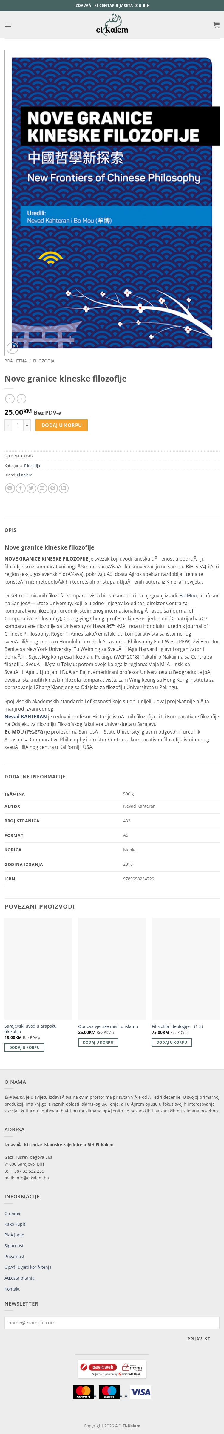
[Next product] (9, 398)
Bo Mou (188, 595)
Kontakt (12, 1289)
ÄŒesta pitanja (19, 1278)
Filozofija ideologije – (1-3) (177, 1026)
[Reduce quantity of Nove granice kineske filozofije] (8, 425)
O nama (12, 1213)
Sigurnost (14, 1245)
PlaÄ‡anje (14, 1235)
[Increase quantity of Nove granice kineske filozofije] (27, 425)
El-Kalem (24, 475)
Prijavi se (198, 1339)
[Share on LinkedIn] (64, 488)
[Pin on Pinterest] (53, 488)
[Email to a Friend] (42, 488)
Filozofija (44, 361)
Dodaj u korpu (61, 425)
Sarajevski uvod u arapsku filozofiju (30, 1028)
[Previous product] (21, 398)
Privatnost (14, 1256)
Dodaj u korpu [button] (24, 1047)
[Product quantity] (18, 425)
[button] (8, 24)
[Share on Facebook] (21, 488)
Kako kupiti (15, 1224)
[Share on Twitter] (31, 488)
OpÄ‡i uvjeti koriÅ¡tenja (28, 1267)
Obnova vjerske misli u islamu (108, 1026)
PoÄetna (15, 361)
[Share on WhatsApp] (10, 488)
